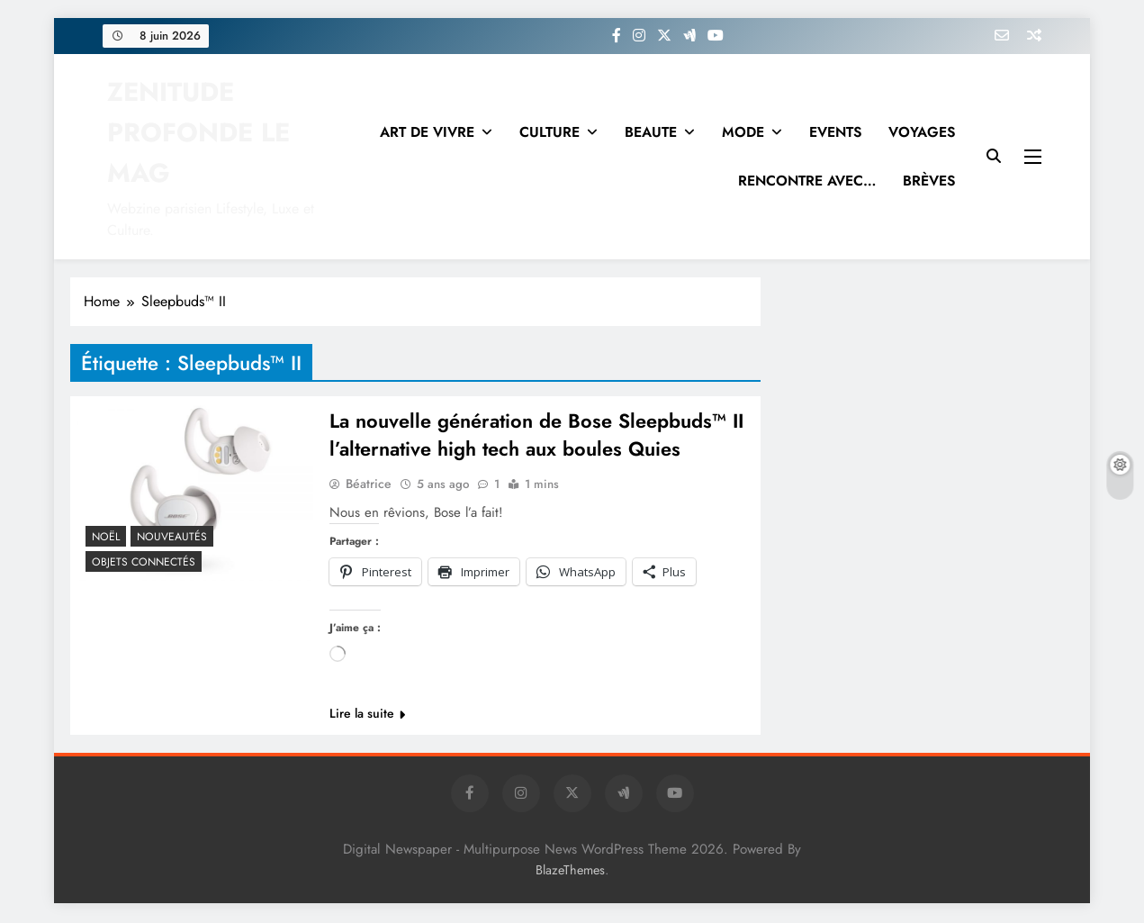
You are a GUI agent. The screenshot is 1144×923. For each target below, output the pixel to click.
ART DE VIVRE (427, 132)
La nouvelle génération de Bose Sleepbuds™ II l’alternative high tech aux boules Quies (537, 436)
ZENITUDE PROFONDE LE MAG (198, 132)
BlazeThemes (570, 872)
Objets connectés (143, 562)
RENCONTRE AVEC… (807, 180)
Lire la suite (367, 715)
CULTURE (549, 132)
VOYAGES (921, 132)
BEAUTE (651, 132)
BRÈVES (929, 180)
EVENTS (835, 132)
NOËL (106, 537)
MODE (743, 132)
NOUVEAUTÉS (172, 537)
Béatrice (369, 485)
